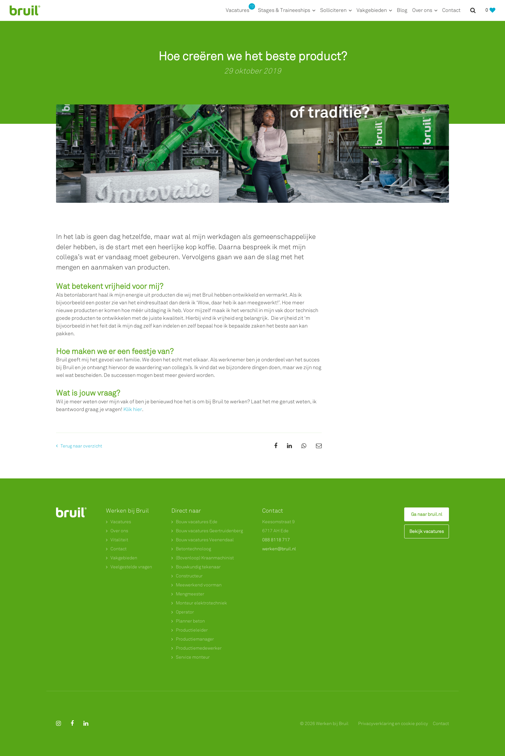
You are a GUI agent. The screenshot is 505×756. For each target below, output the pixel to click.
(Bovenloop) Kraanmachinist (205, 558)
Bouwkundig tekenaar (198, 567)
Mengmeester (190, 594)
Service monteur (193, 657)
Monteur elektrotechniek (201, 603)
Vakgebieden (372, 10)
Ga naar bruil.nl (426, 514)
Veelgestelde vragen (131, 567)
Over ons (422, 10)
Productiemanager (195, 639)
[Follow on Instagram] (58, 723)
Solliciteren (333, 10)
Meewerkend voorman (199, 585)
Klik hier (132, 409)
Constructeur (189, 576)
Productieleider (192, 630)
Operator (185, 612)
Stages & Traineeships (284, 10)
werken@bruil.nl (279, 549)
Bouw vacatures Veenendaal (205, 540)
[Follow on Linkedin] (85, 723)
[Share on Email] (319, 446)
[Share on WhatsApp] (303, 446)
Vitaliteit (119, 540)
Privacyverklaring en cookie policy (393, 723)
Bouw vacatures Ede (196, 522)
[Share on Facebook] (275, 446)
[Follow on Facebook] (72, 723)
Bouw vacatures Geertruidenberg (209, 531)
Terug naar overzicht (81, 446)
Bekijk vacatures (426, 531)
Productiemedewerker (199, 648)
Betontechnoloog (193, 549)
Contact (451, 10)
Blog (402, 10)
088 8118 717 (276, 540)
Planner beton (190, 621)
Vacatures (239, 9)
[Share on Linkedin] (289, 446)
